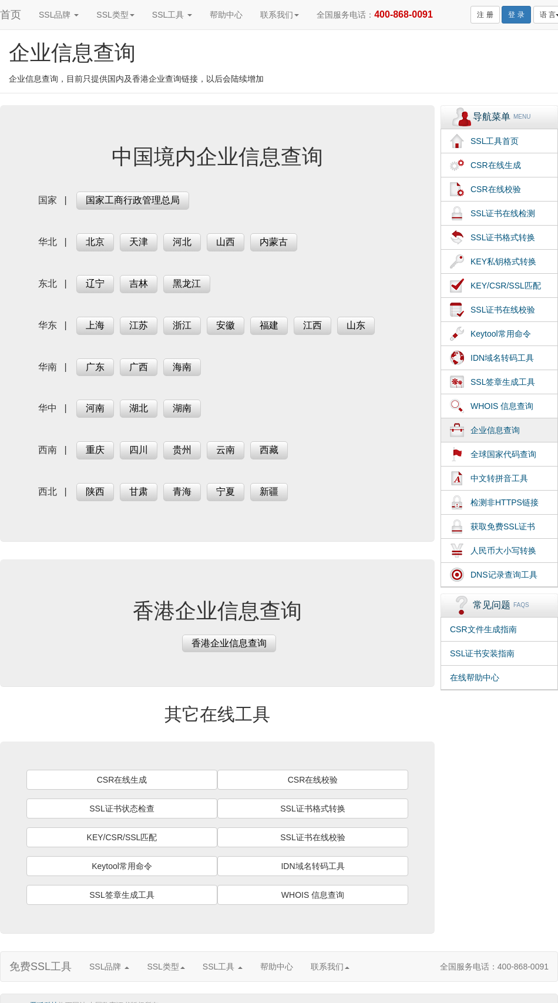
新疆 (269, 492)
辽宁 (95, 284)
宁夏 (225, 492)
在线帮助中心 (474, 677)
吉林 (138, 284)
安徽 (225, 325)
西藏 (269, 450)
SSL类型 (115, 14)
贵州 (182, 450)
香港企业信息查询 (229, 643)
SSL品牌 (59, 14)
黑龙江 (187, 284)
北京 (95, 242)
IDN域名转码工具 (312, 866)
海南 (182, 367)
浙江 (182, 325)
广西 (138, 367)
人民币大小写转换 (503, 550)
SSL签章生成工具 (121, 895)
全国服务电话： (375, 14)
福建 (269, 325)
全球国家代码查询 (503, 454)
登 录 (516, 15)
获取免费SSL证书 (502, 526)
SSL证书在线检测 (502, 213)
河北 (182, 242)
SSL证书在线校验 (312, 837)
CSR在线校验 (313, 779)
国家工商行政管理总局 (133, 200)
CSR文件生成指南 (483, 629)
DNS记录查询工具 (503, 574)
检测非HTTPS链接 (504, 502)
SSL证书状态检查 (121, 808)
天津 (138, 242)
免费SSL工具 (40, 966)
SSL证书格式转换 (312, 808)
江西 (312, 325)
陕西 (95, 492)
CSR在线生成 (122, 779)
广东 (95, 367)
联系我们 (279, 14)
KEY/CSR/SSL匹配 (122, 837)
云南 (225, 450)
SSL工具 (172, 14)
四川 (138, 450)
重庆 (95, 450)
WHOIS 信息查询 (312, 895)
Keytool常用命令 (122, 866)
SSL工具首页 (494, 141)
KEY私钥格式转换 (503, 261)
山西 (225, 242)
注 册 (485, 15)
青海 (182, 492)
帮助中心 (226, 14)
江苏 (138, 325)
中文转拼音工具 (499, 478)
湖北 (138, 408)
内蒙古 (274, 242)
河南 (95, 408)
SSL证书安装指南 (482, 653)
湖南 (182, 408)
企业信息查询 (495, 430)
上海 (95, 325)
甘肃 (138, 492)
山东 (356, 325)
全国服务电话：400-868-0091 (494, 966)
